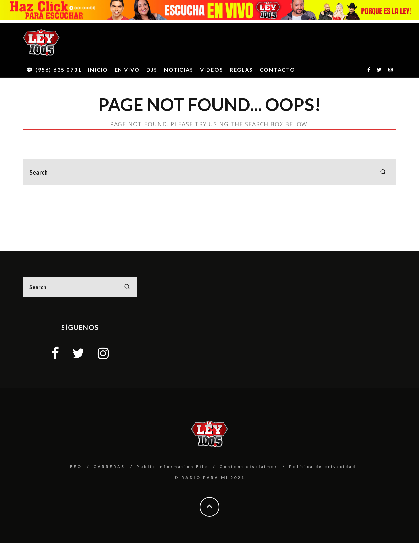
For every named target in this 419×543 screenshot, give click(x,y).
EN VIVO (127, 70)
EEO (76, 466)
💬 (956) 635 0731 (54, 70)
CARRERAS (109, 466)
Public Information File (172, 466)
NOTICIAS (178, 70)
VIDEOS (211, 70)
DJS (151, 70)
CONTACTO (277, 70)
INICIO (98, 70)
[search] (383, 172)
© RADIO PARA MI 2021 (209, 477)
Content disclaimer (248, 466)
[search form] (209, 172)
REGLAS (241, 70)
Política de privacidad (322, 466)
